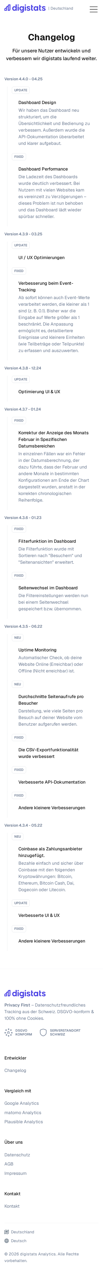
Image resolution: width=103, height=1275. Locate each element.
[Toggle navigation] (94, 9)
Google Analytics (21, 1103)
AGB (8, 1164)
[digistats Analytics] (37, 9)
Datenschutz (17, 1155)
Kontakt (12, 1206)
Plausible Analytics (23, 1122)
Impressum (15, 1173)
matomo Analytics (22, 1113)
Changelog (15, 1070)
